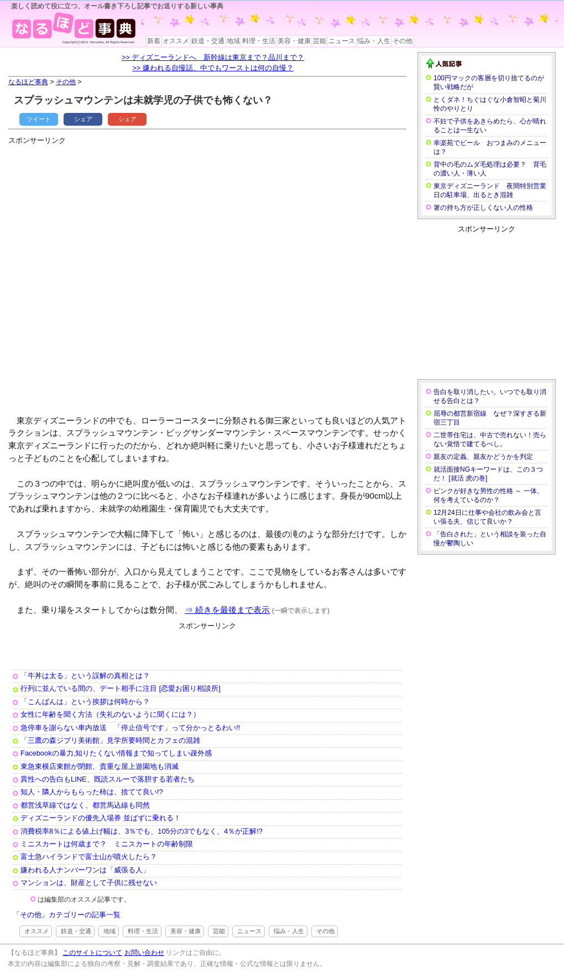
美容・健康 (294, 41)
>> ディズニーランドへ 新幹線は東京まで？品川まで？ (213, 57)
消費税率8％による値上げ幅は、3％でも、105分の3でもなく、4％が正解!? (141, 831)
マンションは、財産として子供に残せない (88, 882)
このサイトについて (92, 953)
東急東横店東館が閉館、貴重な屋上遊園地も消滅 (99, 766)
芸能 (319, 41)
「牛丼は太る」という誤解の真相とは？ (85, 675)
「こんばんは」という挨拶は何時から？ (85, 701)
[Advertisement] (128, 275)
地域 (233, 41)
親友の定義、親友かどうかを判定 (483, 457)
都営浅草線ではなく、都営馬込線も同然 (85, 805)
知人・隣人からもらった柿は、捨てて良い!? (91, 792)
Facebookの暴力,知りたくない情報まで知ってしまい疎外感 (116, 753)
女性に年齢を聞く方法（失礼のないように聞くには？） (110, 714)
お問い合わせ (144, 953)
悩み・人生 (373, 41)
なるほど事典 (28, 82)
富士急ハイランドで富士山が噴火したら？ (88, 856)
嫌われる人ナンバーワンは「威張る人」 (85, 870)
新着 (153, 41)
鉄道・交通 (207, 41)
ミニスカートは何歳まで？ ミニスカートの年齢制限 (106, 844)
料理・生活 (258, 41)
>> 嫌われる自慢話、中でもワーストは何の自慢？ (213, 68)
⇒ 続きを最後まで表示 (227, 609)
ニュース (341, 41)
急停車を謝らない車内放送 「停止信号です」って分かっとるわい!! (130, 727)
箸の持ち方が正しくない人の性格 (483, 207)
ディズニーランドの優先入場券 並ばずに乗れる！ (100, 818)
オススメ (176, 41)
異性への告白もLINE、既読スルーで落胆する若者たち (107, 779)
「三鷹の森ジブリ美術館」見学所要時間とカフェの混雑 (110, 740)
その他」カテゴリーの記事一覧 (70, 915)
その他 (402, 41)
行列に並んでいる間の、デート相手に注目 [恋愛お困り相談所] (120, 688)
